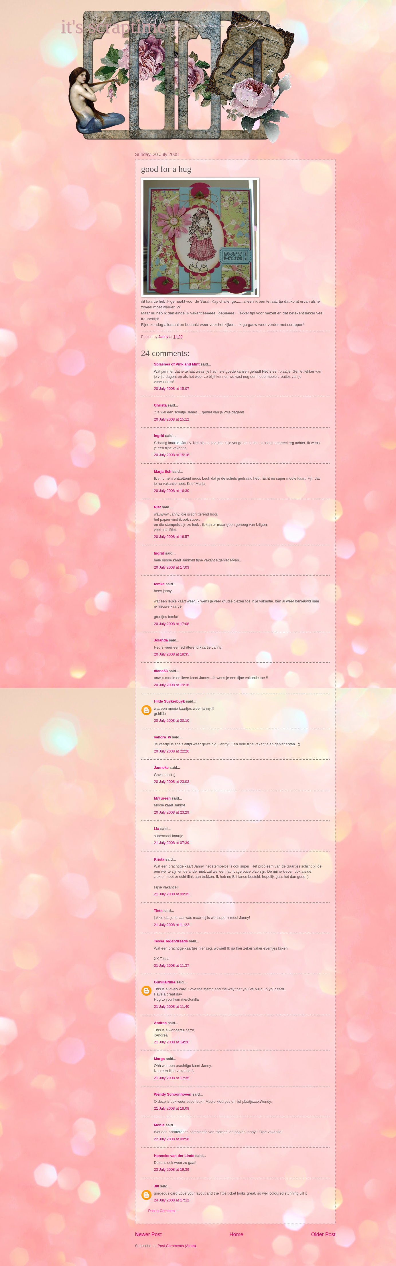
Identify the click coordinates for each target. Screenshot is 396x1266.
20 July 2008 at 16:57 (171, 536)
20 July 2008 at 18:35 (171, 654)
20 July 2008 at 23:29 (171, 812)
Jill (156, 1186)
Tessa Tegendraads (171, 941)
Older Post (323, 1234)
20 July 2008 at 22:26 (171, 751)
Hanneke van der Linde (174, 1156)
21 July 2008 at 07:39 (171, 843)
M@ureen (162, 798)
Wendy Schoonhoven (173, 1094)
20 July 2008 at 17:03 (171, 567)
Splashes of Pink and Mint (177, 364)
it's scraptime (113, 26)
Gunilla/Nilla (164, 982)
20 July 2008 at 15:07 (171, 388)
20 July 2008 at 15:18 (171, 455)
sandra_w (162, 737)
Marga (159, 1059)
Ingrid (159, 435)
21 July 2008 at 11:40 (171, 1006)
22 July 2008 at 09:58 (171, 1139)
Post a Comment (162, 1211)
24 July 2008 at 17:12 (171, 1200)
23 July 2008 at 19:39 (171, 1169)
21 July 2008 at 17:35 (171, 1078)
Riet (157, 507)
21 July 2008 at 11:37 (171, 965)
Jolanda (161, 640)
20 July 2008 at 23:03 (171, 781)
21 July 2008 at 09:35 (171, 894)
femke (159, 584)
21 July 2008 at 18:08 (171, 1108)
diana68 (161, 671)
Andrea (160, 1023)
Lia (156, 829)
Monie (159, 1125)
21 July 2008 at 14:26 (171, 1042)
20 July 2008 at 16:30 (171, 491)
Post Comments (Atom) (176, 1246)
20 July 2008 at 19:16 (171, 685)
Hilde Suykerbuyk (169, 701)
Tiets (158, 911)
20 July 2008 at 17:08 (171, 624)
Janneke (161, 767)
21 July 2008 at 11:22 (171, 925)
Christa (160, 405)
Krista (159, 859)
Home (236, 1234)
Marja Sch (163, 471)
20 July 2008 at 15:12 (171, 419)
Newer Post (148, 1234)
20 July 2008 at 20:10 (171, 720)
